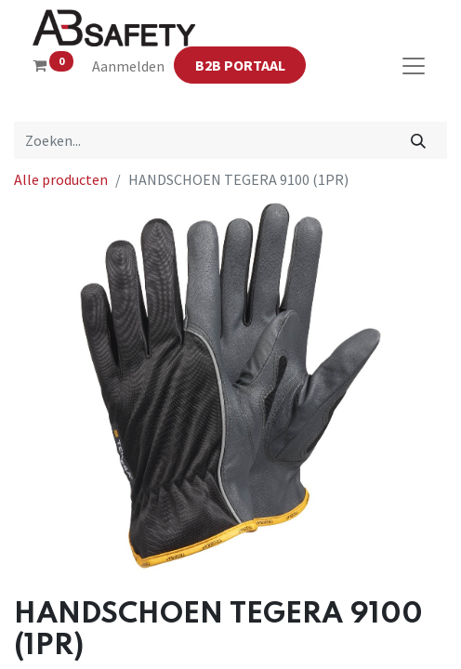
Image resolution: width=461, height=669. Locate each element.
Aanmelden (128, 66)
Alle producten (61, 179)
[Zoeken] (418, 140)
